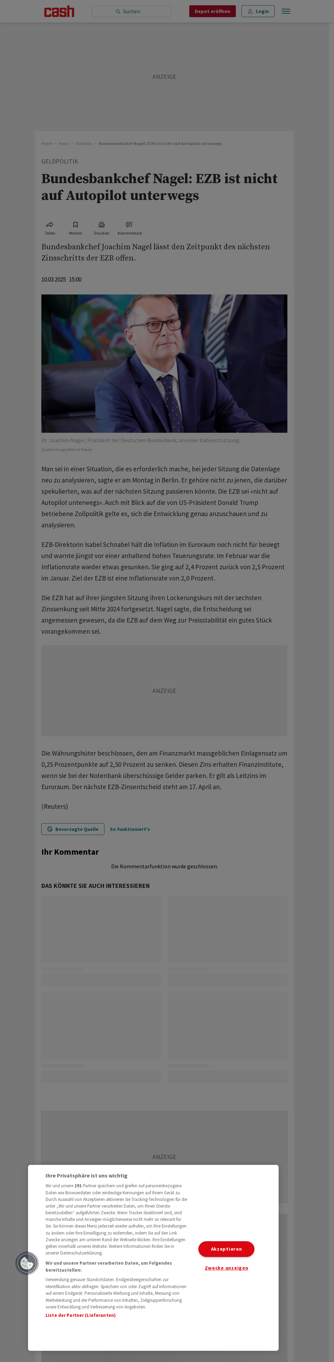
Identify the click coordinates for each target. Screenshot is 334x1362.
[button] (27, 1263)
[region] (153, 1258)
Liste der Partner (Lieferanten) (81, 1315)
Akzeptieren (226, 1249)
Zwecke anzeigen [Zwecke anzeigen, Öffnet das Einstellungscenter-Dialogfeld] (226, 1268)
